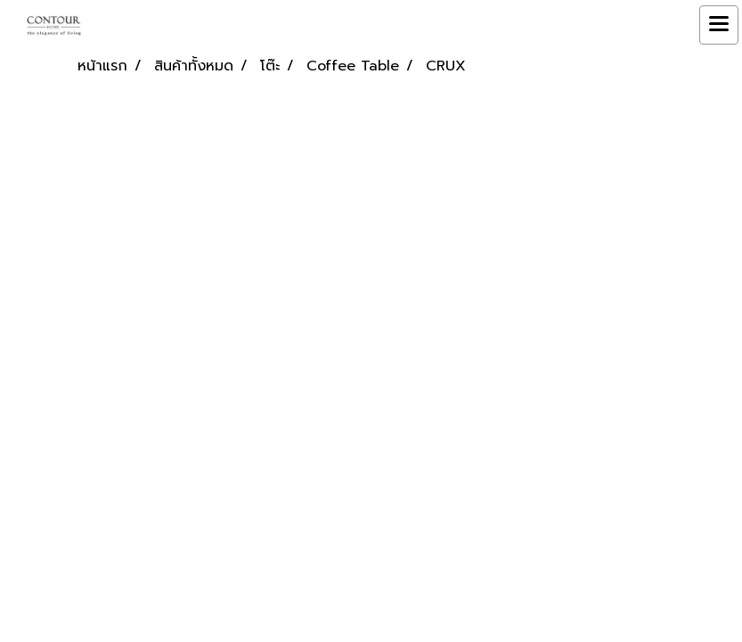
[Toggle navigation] (718, 25)
